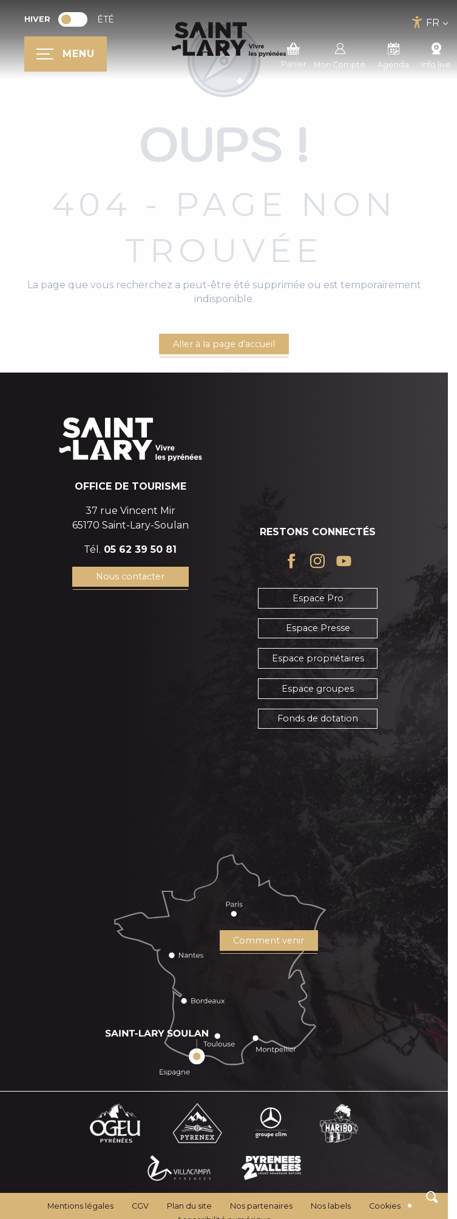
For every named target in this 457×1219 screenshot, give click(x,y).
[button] (432, 1197)
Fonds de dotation (317, 718)
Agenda (393, 54)
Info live (436, 54)
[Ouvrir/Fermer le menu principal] (65, 54)
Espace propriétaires (318, 658)
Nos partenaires (261, 1206)
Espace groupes (318, 688)
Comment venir (268, 940)
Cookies (385, 1206)
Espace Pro (318, 598)
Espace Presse (318, 628)
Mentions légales (80, 1206)
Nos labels (331, 1206)
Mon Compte (339, 54)
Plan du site (189, 1206)
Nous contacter (130, 576)
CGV (140, 1206)
